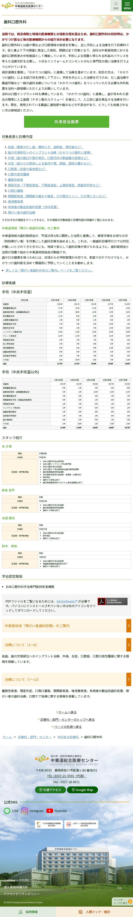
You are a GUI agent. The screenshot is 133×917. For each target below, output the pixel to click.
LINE (15, 810)
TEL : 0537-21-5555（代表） (66, 776)
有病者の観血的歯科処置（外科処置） (33, 207)
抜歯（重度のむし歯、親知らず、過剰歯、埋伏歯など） (45, 147)
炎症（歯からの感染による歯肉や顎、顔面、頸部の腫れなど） (50, 163)
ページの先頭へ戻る (68, 726)
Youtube (61, 810)
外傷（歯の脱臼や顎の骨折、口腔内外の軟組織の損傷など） (49, 158)
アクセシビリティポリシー (22, 893)
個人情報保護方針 (16, 887)
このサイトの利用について (22, 880)
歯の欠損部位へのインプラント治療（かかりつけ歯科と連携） (50, 152)
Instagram (37, 810)
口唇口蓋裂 (15, 190)
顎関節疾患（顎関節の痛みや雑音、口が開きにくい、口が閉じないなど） (58, 196)
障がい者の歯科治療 (21, 212)
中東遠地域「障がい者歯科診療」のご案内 (37, 625)
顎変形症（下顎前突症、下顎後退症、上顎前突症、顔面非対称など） (55, 185)
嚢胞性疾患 (15, 179)
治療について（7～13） (23, 679)
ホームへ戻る (67, 712)
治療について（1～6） (22, 644)
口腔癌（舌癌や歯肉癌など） (27, 169)
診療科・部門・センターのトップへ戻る (67, 719)
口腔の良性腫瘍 (18, 174)
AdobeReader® (67, 601)
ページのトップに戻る (120, 901)
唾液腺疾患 (15, 201)
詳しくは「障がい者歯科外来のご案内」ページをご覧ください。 (49, 270)
